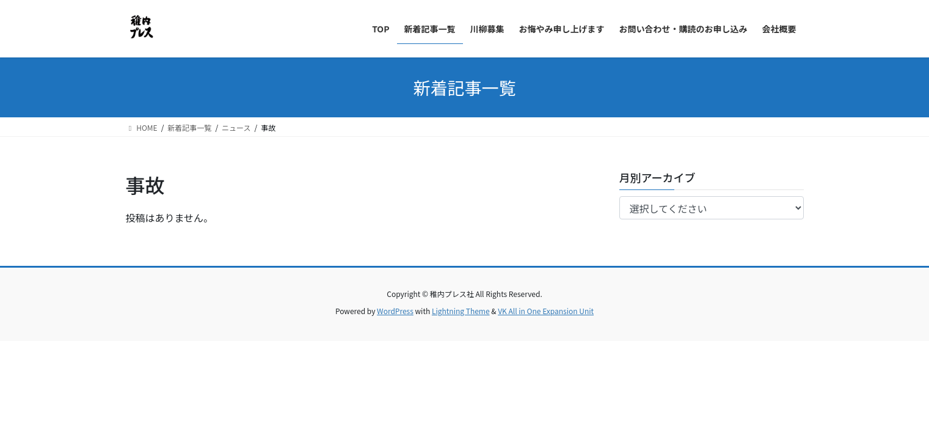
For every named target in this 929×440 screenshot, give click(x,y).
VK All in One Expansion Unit (546, 311)
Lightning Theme (461, 311)
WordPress (395, 311)
